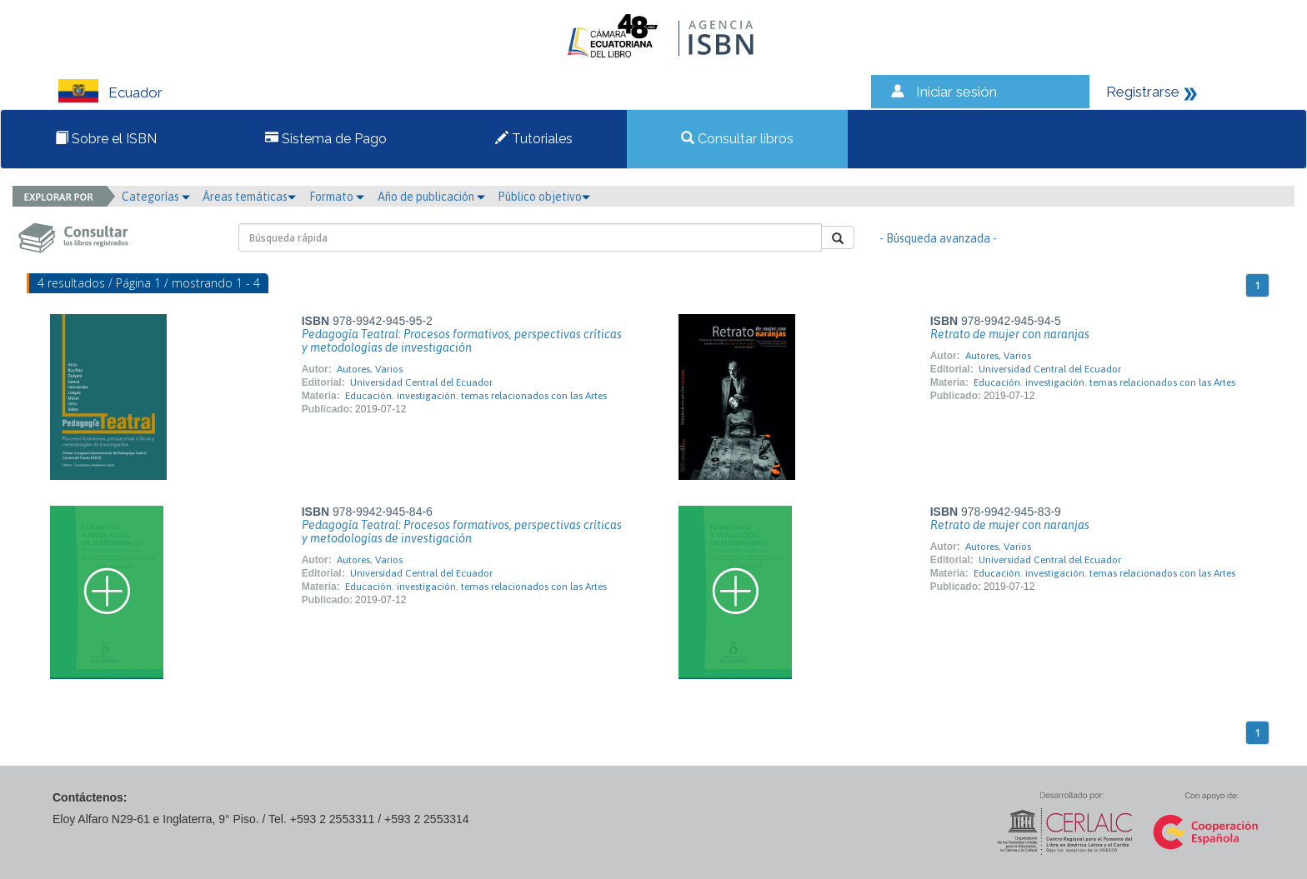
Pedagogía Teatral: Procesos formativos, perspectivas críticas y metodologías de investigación (462, 340)
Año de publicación (431, 196)
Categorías (156, 196)
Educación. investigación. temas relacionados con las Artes (476, 396)
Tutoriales (534, 139)
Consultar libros (737, 139)
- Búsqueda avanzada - (938, 238)
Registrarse (1142, 91)
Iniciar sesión (956, 91)
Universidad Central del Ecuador (421, 382)
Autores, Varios (370, 369)
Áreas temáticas (249, 196)
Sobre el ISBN (106, 139)
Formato (336, 196)
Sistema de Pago (326, 139)
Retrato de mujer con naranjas (1009, 334)
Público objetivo (544, 196)
